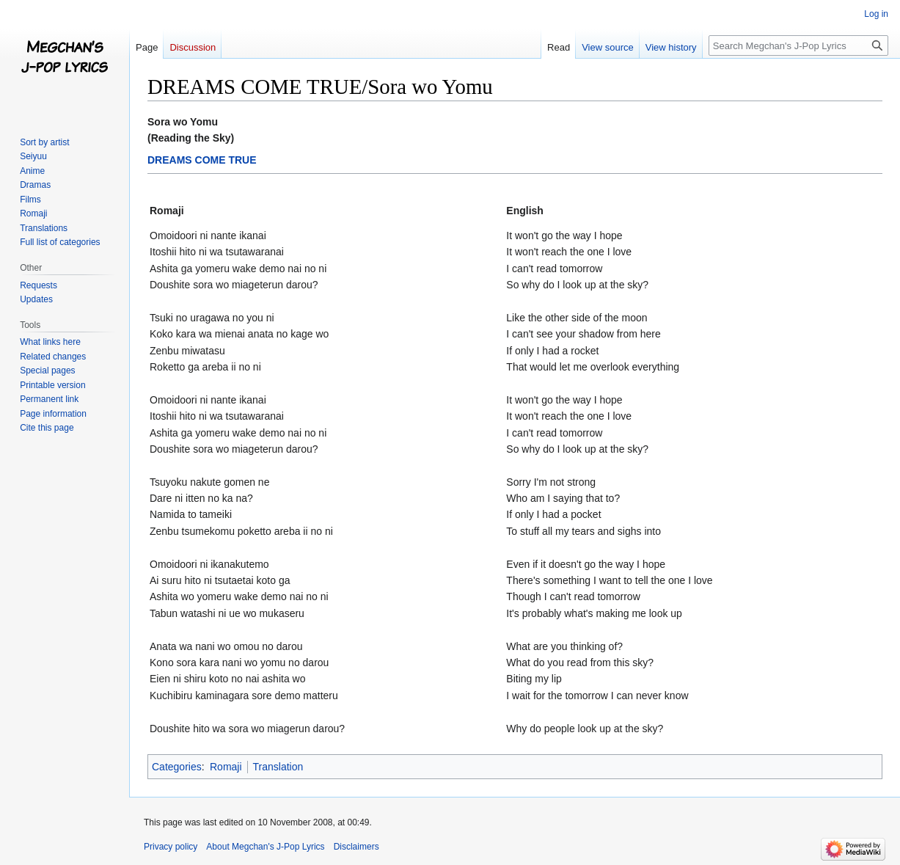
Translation (278, 767)
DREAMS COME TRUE (202, 160)
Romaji (226, 767)
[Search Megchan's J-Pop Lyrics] (798, 45)
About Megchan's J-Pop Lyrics (265, 847)
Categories (177, 767)
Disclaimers (356, 847)
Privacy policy (170, 847)
